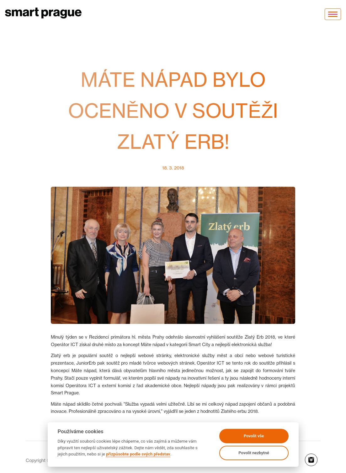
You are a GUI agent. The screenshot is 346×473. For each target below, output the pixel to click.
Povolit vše (254, 436)
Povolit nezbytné (253, 452)
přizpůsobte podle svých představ (138, 453)
